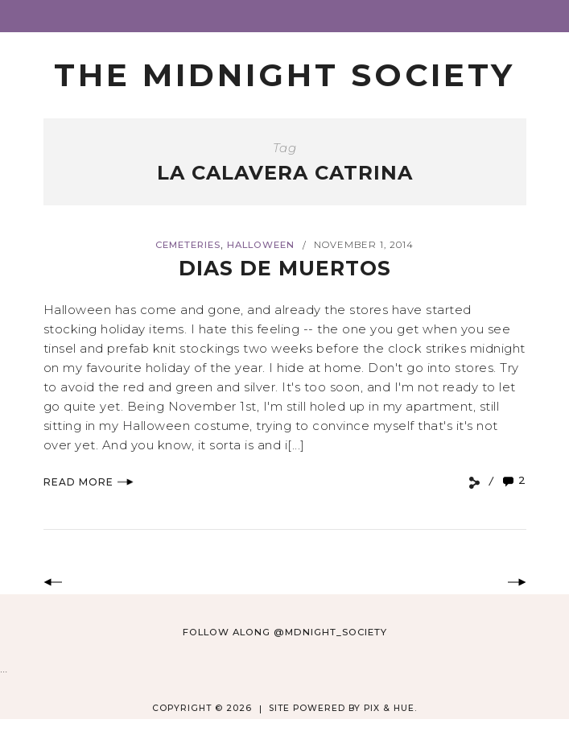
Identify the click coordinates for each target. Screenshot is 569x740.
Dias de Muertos (285, 268)
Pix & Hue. (390, 708)
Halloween (261, 244)
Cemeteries (188, 244)
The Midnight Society (284, 75)
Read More (88, 482)
